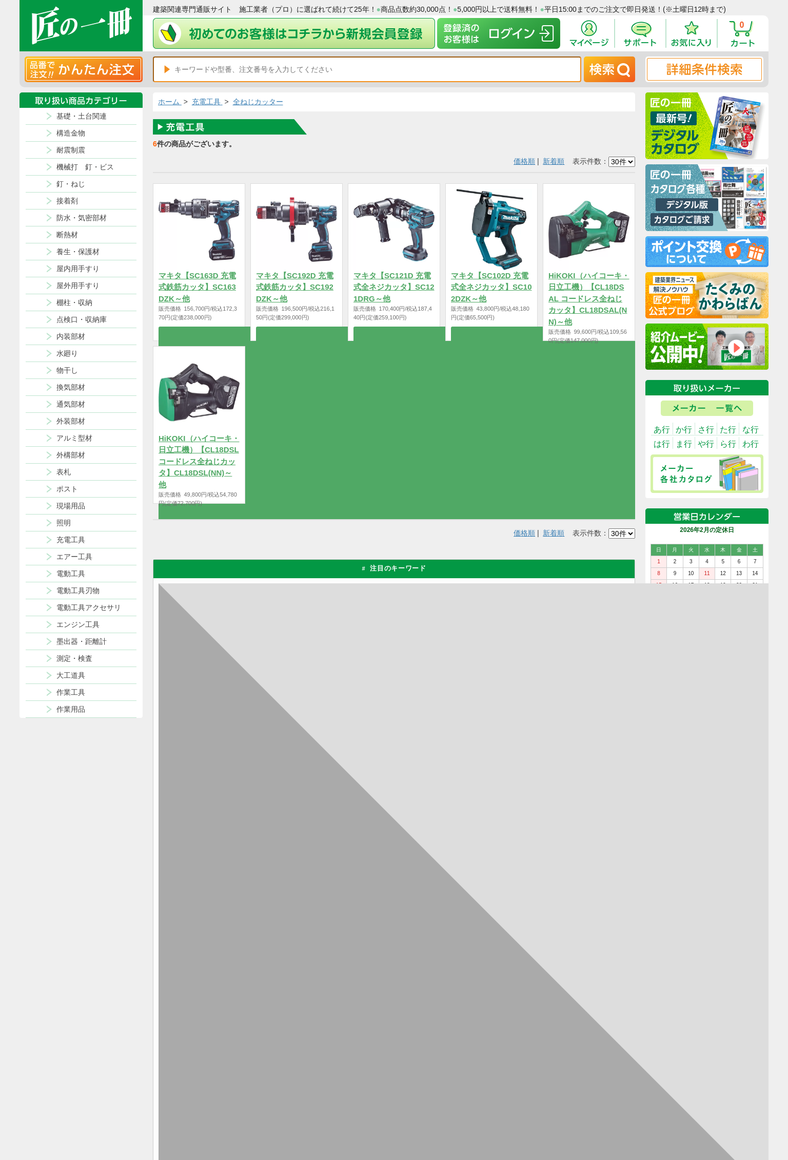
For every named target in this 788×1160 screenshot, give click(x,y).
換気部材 (70, 387)
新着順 (553, 161)
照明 (63, 523)
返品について (435, 1086)
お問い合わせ (489, 1110)
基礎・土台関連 (81, 116)
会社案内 (429, 1123)
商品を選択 (199, 333)
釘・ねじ (70, 184)
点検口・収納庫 (81, 319)
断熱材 (67, 235)
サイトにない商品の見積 (582, 1110)
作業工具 (70, 692)
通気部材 (70, 404)
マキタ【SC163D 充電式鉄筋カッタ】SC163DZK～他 (197, 287)
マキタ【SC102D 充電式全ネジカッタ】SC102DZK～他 (491, 287)
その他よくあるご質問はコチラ (532, 907)
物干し (67, 370)
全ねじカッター (258, 102)
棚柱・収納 (74, 302)
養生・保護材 (78, 252)
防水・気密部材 (81, 218)
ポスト (67, 489)
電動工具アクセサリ (88, 607)
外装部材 (70, 421)
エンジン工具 (78, 624)
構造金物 (70, 133)
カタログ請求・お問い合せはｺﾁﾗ (534, 953)
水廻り (67, 353)
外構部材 (70, 455)
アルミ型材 (74, 438)
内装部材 (70, 336)
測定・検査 (74, 658)
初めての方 (432, 1110)
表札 (63, 472)
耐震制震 (70, 150)
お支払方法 (486, 1086)
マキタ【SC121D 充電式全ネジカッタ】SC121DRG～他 (394, 287)
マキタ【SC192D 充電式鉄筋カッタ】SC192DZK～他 (294, 287)
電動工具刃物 (78, 590)
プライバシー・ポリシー (582, 1086)
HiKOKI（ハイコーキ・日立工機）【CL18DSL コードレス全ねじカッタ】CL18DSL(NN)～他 (199, 461)
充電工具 (70, 540)
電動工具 (70, 573)
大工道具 (70, 675)
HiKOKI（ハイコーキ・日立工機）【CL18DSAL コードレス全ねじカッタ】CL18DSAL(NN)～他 (588, 298)
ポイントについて (441, 1098)
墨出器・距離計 (81, 641)
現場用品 (70, 506)
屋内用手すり (78, 268)
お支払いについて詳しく (231, 999)
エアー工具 (74, 557)
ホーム (170, 102)
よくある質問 (489, 1123)
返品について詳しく (512, 779)
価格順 (524, 161)
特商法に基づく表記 (575, 1098)
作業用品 (70, 709)
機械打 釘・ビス (85, 167)
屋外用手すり (78, 285)
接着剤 (67, 201)
